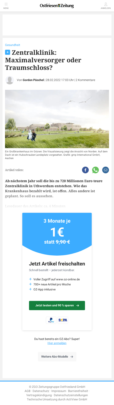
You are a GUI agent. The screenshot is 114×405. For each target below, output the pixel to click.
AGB (27, 391)
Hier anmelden (57, 343)
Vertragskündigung (39, 395)
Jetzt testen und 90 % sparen (57, 305)
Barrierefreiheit (78, 391)
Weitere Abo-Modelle (57, 356)
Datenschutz (41, 391)
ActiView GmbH (76, 399)
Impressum (58, 391)
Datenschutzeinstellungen (71, 395)
